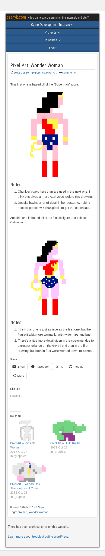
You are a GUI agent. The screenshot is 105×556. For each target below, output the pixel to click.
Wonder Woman (38, 512)
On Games (50, 40)
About (53, 48)
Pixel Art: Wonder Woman (36, 65)
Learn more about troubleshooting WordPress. (38, 536)
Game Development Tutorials (50, 25)
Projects (50, 32)
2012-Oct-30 (21, 72)
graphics (39, 72)
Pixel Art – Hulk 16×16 (65, 443)
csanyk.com (16, 17)
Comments (69, 72)
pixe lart (23, 512)
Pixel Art (51, 72)
